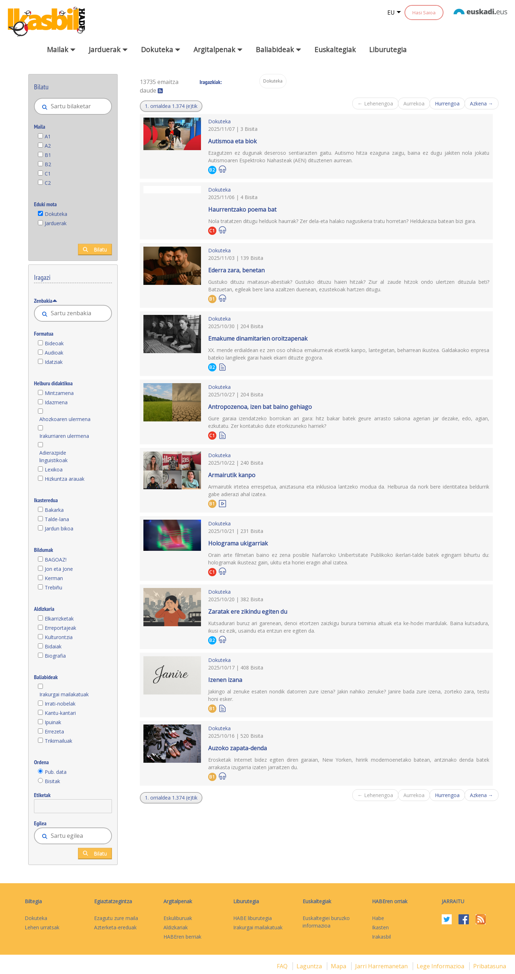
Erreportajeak (60, 627)
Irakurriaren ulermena (64, 435)
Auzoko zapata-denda (237, 748)
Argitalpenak (177, 901)
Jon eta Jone (59, 568)
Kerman (54, 578)
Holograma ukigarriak (238, 543)
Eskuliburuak (177, 918)
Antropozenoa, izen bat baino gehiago (260, 407)
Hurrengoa (447, 103)
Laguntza (309, 966)
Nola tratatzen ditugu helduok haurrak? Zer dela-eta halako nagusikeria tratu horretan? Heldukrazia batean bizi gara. (342, 221)
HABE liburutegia (252, 918)
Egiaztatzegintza (113, 901)
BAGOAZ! (56, 559)
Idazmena (56, 402)
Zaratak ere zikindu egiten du (247, 611)
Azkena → (481, 103)
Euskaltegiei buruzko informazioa (326, 922)
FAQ (283, 966)
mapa (339, 966)
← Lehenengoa (375, 103)
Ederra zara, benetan (236, 270)
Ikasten (380, 927)
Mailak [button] (61, 49)
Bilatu (95, 249)
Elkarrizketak (59, 618)
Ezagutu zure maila (116, 918)
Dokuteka (56, 214)
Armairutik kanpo (231, 475)
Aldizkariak (175, 927)
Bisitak (52, 781)
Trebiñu (53, 587)
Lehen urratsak (42, 927)
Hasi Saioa (424, 12)
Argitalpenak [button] (217, 49)
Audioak (54, 352)
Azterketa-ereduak (115, 927)
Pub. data (56, 771)
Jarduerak (56, 223)
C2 (48, 182)
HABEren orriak (389, 901)
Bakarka (54, 509)
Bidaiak (53, 646)
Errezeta (54, 731)
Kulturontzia (59, 637)
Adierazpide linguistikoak (53, 456)
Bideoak (54, 343)
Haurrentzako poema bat (242, 209)
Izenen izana (225, 680)
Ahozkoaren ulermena (64, 419)
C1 (48, 173)
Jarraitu (453, 901)
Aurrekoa (414, 103)
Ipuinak (53, 722)
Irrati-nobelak (60, 703)
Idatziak (54, 362)
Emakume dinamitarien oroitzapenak (258, 338)
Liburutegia (388, 49)
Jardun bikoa (59, 528)
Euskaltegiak (335, 49)
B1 (48, 155)
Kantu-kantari (60, 713)
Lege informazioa (441, 966)
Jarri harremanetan (382, 966)
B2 (48, 164)
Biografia (55, 655)
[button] (171, 106)
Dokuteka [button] (160, 49)
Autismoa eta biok (232, 141)
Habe (378, 918)
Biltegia (33, 901)
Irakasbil (381, 936)
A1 (48, 136)
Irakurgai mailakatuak (64, 694)
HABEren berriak (182, 936)
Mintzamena (59, 393)
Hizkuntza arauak (64, 478)
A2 (48, 145)
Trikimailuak (58, 740)
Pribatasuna (489, 966)
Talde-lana (57, 519)
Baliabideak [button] (278, 49)
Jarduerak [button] (108, 49)
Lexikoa (54, 469)
